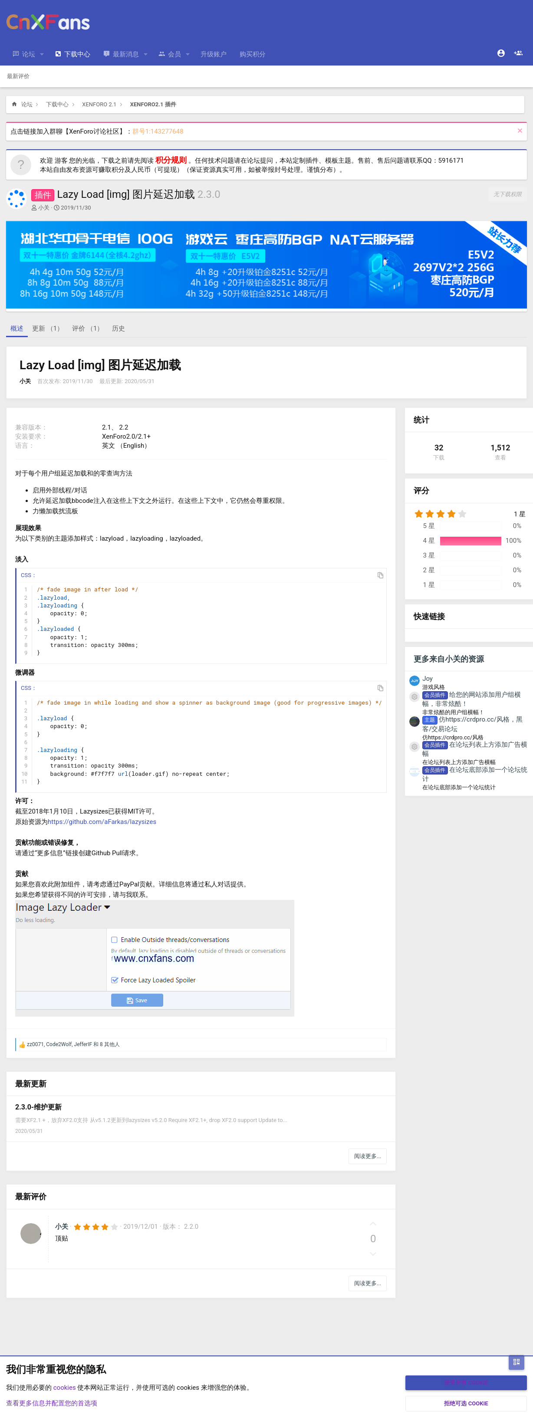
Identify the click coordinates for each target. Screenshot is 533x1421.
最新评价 (18, 76)
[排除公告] (519, 131)
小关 (43, 207)
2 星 (429, 570)
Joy (427, 679)
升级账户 (214, 54)
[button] (42, 54)
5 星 (429, 526)
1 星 (429, 585)
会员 (174, 54)
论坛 (28, 54)
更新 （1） (47, 328)
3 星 (429, 555)
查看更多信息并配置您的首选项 (51, 1403)
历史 (118, 328)
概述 (16, 328)
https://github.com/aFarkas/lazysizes (102, 822)
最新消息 (126, 54)
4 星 (429, 541)
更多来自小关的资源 (449, 658)
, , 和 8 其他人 (73, 1044)
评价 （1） (87, 328)
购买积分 (253, 54)
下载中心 (77, 54)
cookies (64, 1387)
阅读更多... (367, 1156)
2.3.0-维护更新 (38, 1107)
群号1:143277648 (158, 131)
